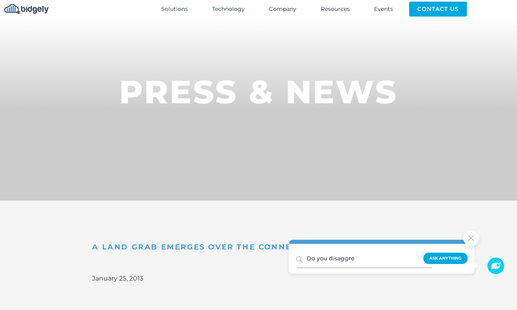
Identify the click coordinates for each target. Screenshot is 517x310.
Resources (335, 9)
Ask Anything (445, 258)
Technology (228, 9)
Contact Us (438, 9)
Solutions (174, 9)
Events (383, 9)
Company (282, 9)
